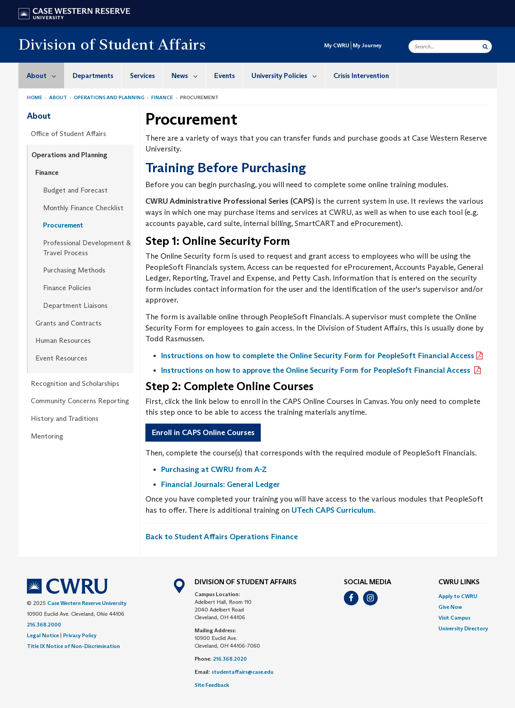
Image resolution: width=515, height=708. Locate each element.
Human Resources (63, 340)
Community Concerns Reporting (80, 401)
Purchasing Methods (74, 270)
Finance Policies (67, 288)
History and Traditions (64, 418)
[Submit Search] (485, 46)
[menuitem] (41, 75)
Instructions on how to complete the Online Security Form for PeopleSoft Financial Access (317, 355)
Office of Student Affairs (68, 134)
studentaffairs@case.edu (242, 671)
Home (34, 97)
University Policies (288, 75)
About (45, 75)
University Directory (463, 628)
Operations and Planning (109, 97)
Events (224, 75)
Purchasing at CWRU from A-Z (214, 469)
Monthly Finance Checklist (83, 208)
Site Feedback (212, 684)
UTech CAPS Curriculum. (334, 510)
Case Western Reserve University (87, 603)
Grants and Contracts (68, 323)
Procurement (63, 225)
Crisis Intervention (361, 75)
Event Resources (61, 358)
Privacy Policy (80, 635)
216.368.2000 (44, 624)
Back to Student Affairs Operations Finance (221, 536)
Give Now (450, 606)
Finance (162, 97)
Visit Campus (454, 617)
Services (142, 75)
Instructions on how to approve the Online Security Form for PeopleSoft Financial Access (316, 370)
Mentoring (47, 436)
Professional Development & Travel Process (87, 248)
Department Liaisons (75, 305)
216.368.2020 (230, 658)
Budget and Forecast (75, 190)
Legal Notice (43, 635)
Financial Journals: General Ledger (220, 484)
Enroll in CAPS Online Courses (203, 432)
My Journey (367, 45)
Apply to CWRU (457, 596)
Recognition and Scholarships (75, 383)
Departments (93, 75)
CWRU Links (459, 582)
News (189, 75)
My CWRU (336, 45)
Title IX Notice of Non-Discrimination (73, 646)
